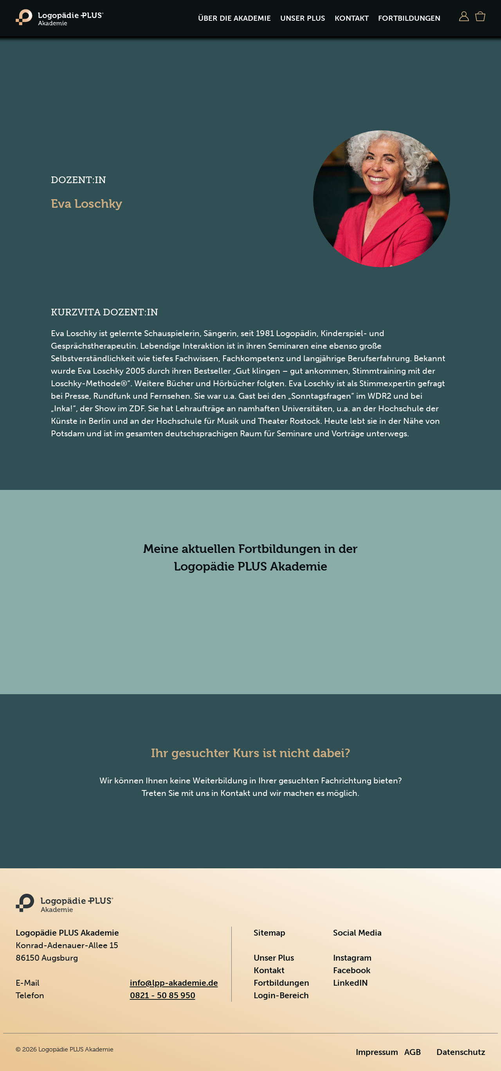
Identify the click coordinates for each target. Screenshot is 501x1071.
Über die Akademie (234, 18)
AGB (412, 1052)
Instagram (352, 958)
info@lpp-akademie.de (174, 983)
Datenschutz (460, 1052)
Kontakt (352, 18)
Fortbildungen (409, 18)
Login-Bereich (281, 995)
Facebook (352, 970)
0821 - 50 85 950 (162, 995)
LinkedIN (350, 983)
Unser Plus (302, 18)
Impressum (377, 1052)
